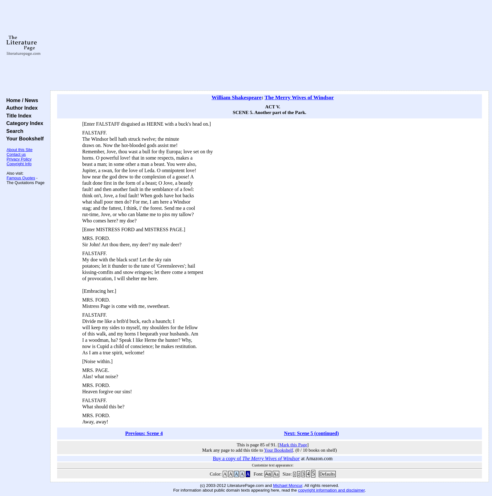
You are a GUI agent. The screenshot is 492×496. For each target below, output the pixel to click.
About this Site (20, 149)
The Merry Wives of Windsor (299, 97)
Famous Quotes (21, 178)
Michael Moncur (287, 485)
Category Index (23, 123)
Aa (268, 474)
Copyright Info (19, 163)
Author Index (20, 108)
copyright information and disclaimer (331, 490)
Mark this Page (293, 444)
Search (13, 131)
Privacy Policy (19, 159)
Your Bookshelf (23, 138)
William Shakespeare (236, 97)
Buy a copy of (256, 458)
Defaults (327, 474)
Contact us (16, 154)
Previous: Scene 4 (144, 433)
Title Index (17, 115)
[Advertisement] (269, 46)
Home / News (20, 100)
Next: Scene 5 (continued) (311, 433)
